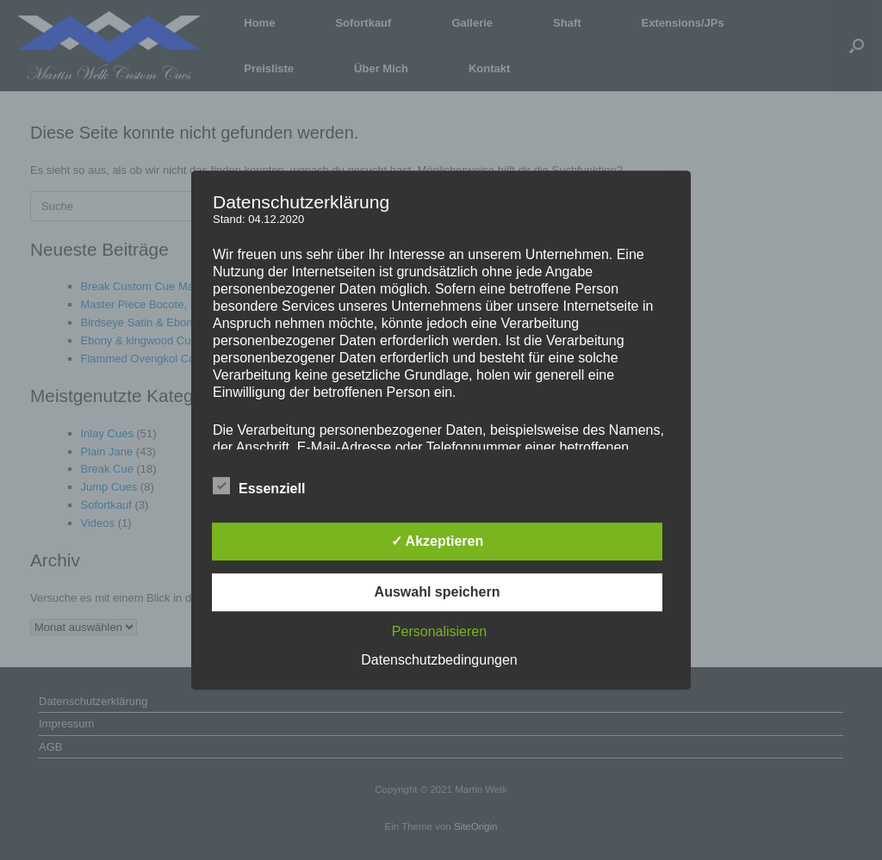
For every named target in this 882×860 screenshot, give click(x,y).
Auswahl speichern (437, 592)
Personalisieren (439, 631)
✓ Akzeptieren (437, 541)
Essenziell (259, 485)
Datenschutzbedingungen (439, 660)
